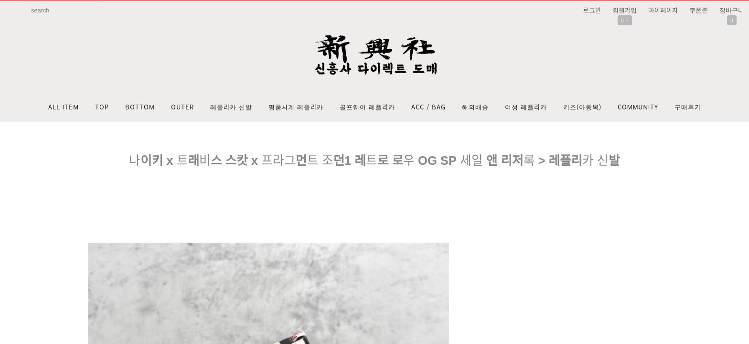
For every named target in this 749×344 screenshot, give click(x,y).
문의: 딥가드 (374, 249)
